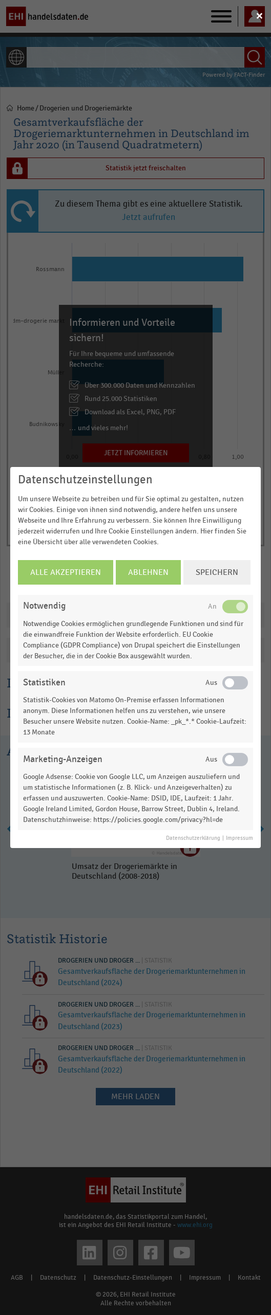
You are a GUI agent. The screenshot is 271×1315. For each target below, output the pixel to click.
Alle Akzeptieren (65, 572)
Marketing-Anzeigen (62, 759)
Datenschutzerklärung (193, 838)
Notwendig (44, 605)
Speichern (217, 572)
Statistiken (44, 682)
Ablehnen (148, 572)
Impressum (239, 838)
